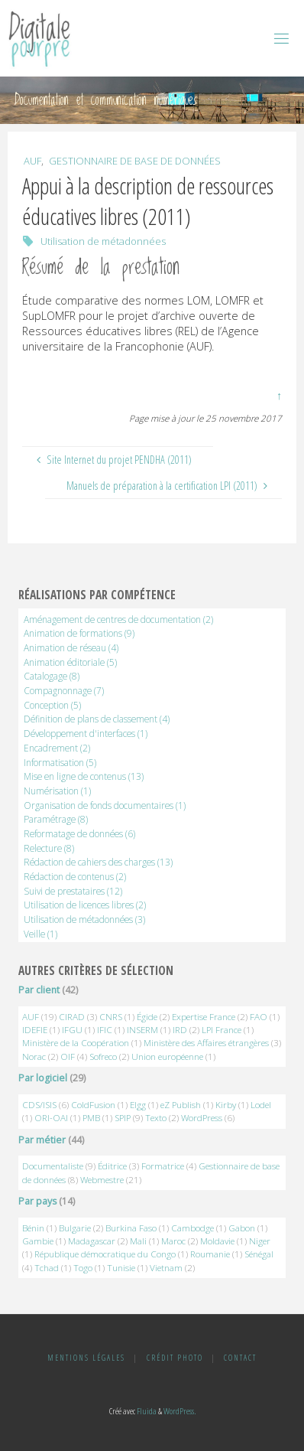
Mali (138, 1241)
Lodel (261, 1104)
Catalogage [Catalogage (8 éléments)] (51, 676)
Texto (156, 1117)
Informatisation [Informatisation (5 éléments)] (60, 762)
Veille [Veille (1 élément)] (40, 934)
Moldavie (217, 1241)
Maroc (173, 1241)
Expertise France (203, 1016)
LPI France (221, 1029)
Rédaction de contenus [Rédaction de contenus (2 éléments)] (75, 876)
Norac (34, 1056)
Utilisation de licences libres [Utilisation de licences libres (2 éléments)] (85, 904)
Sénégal (258, 1254)
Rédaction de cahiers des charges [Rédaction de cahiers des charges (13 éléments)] (98, 862)
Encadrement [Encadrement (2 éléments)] (57, 748)
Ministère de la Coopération (75, 1042)
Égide (147, 1016)
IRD (180, 1029)
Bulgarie (75, 1228)
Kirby (225, 1104)
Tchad (46, 1267)
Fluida (146, 1411)
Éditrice (112, 1166)
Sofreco (103, 1056)
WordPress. (179, 1411)
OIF (67, 1056)
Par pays (37, 1201)
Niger (259, 1241)
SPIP (123, 1117)
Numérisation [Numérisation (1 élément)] (57, 790)
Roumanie (210, 1254)
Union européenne (167, 1056)
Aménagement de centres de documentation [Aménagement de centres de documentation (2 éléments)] (118, 619)
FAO (258, 1016)
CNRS (110, 1016)
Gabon (241, 1228)
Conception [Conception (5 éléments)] (52, 705)
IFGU (72, 1029)
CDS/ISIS (39, 1104)
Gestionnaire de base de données (135, 161)
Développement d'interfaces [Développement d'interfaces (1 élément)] (85, 733)
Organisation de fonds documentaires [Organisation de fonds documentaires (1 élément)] (105, 805)
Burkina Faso (131, 1228)
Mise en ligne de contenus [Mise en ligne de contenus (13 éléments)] (84, 776)
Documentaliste (52, 1166)
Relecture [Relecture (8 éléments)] (49, 848)
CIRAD (72, 1016)
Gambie (37, 1241)
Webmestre (102, 1179)
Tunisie (121, 1267)
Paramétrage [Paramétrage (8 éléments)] (56, 819)
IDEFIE (34, 1029)
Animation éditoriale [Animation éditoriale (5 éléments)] (70, 662)
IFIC (104, 1029)
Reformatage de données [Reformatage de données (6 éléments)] (79, 833)
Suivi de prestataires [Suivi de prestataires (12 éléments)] (73, 891)
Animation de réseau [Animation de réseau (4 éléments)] (71, 647)
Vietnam (166, 1267)
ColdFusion (93, 1104)
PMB (91, 1117)
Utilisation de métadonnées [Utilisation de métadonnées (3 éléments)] (84, 919)
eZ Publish (180, 1104)
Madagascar (91, 1241)
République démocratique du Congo (105, 1254)
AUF (32, 161)
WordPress (201, 1117)
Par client (39, 989)
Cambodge (192, 1228)
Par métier (42, 1139)
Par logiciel (42, 1077)
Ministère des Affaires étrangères (206, 1042)
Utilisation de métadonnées (103, 241)
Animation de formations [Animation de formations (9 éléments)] (79, 633)
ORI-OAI (51, 1117)
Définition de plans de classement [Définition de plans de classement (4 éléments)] (97, 718)
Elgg (138, 1104)
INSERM (142, 1029)
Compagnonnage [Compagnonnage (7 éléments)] (64, 690)
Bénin (33, 1228)
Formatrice (162, 1166)
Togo (82, 1267)
